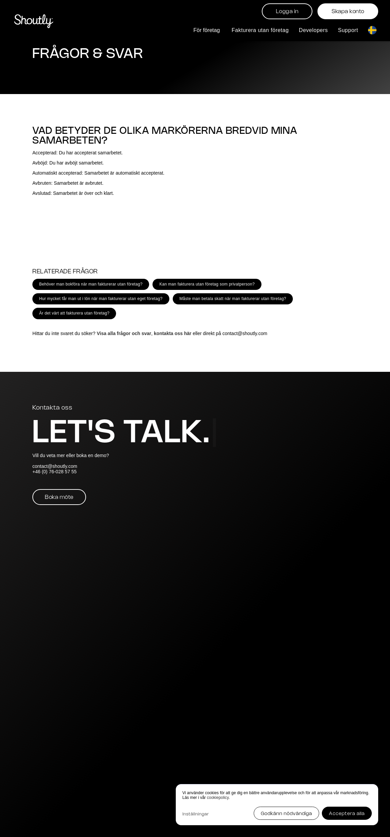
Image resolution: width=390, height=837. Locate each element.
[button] (207, 30)
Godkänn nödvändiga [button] (286, 814)
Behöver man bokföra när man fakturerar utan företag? (90, 284)
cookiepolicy (217, 797)
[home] (34, 20)
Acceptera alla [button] (347, 814)
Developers (313, 30)
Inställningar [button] (196, 814)
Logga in (287, 11)
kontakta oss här (172, 333)
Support (348, 30)
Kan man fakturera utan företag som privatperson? (207, 284)
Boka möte (59, 497)
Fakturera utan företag (260, 30)
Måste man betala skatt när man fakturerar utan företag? (232, 298)
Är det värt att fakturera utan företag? (74, 313)
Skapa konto (348, 11)
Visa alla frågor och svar (124, 333)
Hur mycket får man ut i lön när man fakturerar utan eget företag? (101, 298)
